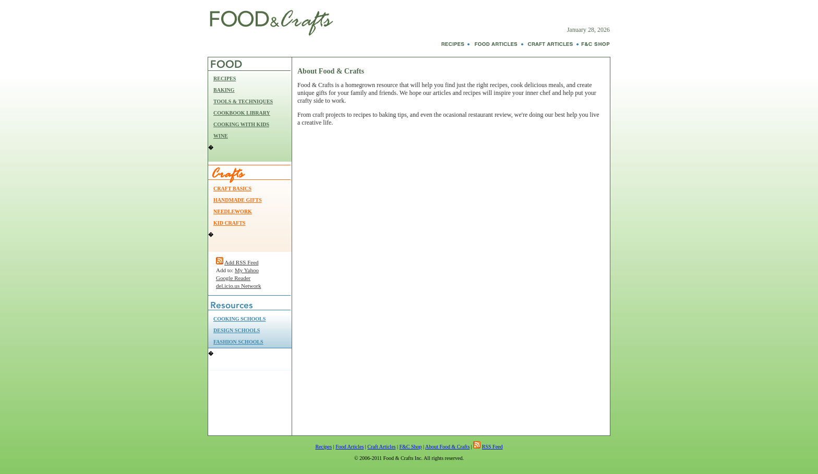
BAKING (224, 90)
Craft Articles (381, 446)
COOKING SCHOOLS (239, 319)
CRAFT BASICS (232, 188)
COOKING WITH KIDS (241, 124)
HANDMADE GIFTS (237, 200)
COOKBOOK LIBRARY (241, 113)
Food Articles (349, 446)
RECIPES (224, 78)
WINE (220, 136)
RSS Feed (492, 446)
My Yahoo (247, 270)
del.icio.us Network (238, 286)
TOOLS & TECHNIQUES (243, 101)
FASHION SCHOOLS (238, 342)
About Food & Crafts (447, 446)
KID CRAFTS (229, 223)
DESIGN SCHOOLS (236, 330)
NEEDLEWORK (232, 211)
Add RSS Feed (241, 262)
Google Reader (233, 278)
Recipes (323, 446)
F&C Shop (410, 446)
